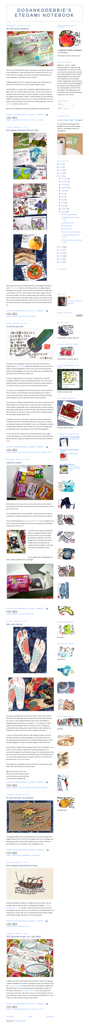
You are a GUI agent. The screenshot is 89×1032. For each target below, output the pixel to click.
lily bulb (32, 120)
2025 (61, 164)
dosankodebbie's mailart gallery (70, 437)
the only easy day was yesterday (19, 798)
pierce (24, 452)
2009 (61, 262)
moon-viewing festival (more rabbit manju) (74, 468)
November (64, 181)
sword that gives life (14, 326)
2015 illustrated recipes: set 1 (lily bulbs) (23, 936)
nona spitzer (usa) (74, 439)
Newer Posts (10, 1016)
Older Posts (50, 1016)
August (63, 191)
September (64, 188)
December (64, 178)
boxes (14, 614)
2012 (61, 253)
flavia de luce (23, 926)
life (19, 452)
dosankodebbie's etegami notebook (44, 13)
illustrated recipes (20, 120)
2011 (61, 256)
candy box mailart (13, 462)
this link (9, 104)
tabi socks (36, 787)
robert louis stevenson (21, 787)
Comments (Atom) (20, 1021)
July (62, 194)
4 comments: (40, 114)
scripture (31, 452)
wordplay (45, 787)
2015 (61, 176)
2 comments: (40, 608)
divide (14, 452)
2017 (61, 170)
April (63, 203)
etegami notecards (19, 316)
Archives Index (73, 453)
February (64, 209)
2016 (61, 173)
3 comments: (40, 782)
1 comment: (39, 921)
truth (49, 452)
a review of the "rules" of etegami (70, 120)
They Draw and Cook (28, 990)
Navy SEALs (36, 855)
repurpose (29, 614)
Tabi (35, 723)
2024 (61, 167)
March (63, 206)
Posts (61, 104)
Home (30, 1016)
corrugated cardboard (21, 855)
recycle (21, 614)
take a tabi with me (14, 624)
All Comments (64, 108)
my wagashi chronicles (67, 464)
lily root (39, 120)
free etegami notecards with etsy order (22, 130)
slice (38, 452)
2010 (61, 259)
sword (43, 452)
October (64, 185)
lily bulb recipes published (17, 28)
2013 (61, 250)
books (14, 926)
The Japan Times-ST (14, 986)
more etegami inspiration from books (22, 865)
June (63, 197)
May (63, 200)
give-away (32, 316)
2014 (61, 247)
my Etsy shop (14, 288)
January (64, 212)
